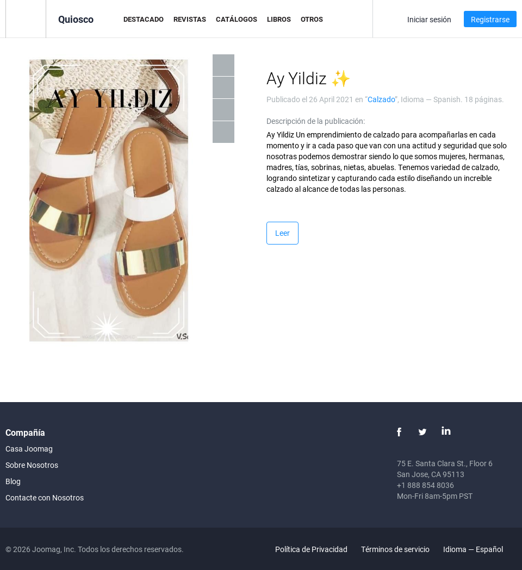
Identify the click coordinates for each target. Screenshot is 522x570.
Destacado (143, 19)
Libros (279, 19)
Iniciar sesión (429, 19)
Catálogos (236, 19)
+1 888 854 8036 (425, 485)
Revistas (189, 19)
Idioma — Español (479, 549)
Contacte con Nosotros (44, 497)
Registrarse (490, 19)
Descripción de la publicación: (315, 121)
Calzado (381, 99)
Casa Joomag (29, 448)
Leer (282, 233)
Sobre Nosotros (31, 465)
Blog (13, 481)
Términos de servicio (395, 549)
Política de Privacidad (311, 549)
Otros (312, 19)
